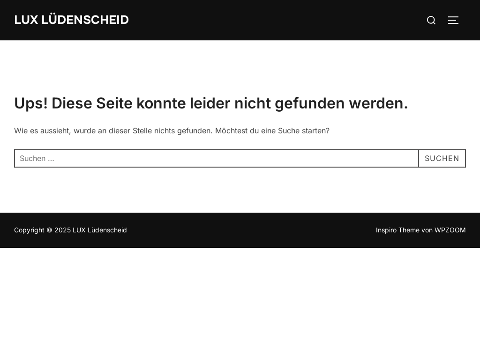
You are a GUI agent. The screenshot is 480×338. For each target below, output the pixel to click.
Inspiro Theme (398, 230)
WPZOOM (450, 230)
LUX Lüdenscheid (71, 20)
